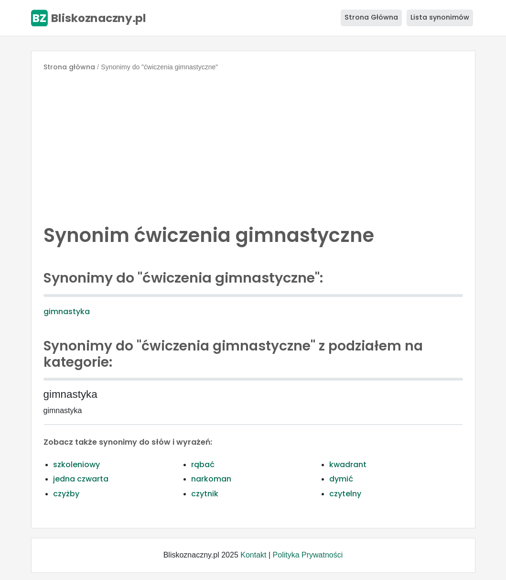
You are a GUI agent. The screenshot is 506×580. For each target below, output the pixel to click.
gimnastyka (66, 311)
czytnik (204, 493)
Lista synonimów (439, 17)
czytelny (345, 493)
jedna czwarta (80, 478)
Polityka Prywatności (308, 555)
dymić (341, 478)
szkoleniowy (76, 464)
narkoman (211, 478)
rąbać (203, 464)
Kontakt (253, 555)
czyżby (66, 493)
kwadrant (347, 464)
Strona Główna (371, 17)
